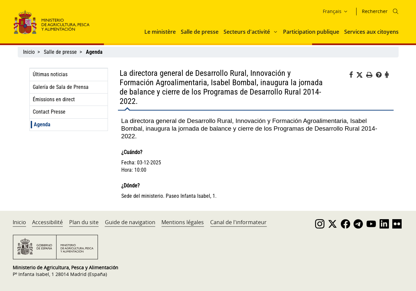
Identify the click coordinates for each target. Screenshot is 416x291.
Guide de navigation (130, 222)
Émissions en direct (54, 99)
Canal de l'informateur (238, 222)
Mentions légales (182, 222)
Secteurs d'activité (247, 31)
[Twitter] (361, 75)
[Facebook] (352, 76)
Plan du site (84, 222)
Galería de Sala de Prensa (61, 87)
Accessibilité (47, 222)
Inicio (29, 52)
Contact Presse (49, 112)
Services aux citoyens (371, 31)
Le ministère (160, 31)
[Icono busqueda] (395, 11)
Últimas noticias (50, 74)
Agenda (42, 124)
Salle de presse (200, 31)
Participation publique (311, 31)
